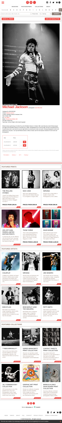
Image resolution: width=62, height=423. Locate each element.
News (6, 415)
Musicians (15, 6)
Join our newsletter (52, 19)
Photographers (26, 6)
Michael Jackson (10, 113)
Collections (39, 6)
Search (56, 13)
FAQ (23, 415)
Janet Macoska (38, 107)
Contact (29, 415)
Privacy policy (38, 415)
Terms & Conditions (51, 415)
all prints (8, 19)
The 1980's (7, 117)
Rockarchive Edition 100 (11, 119)
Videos (12, 415)
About (48, 6)
